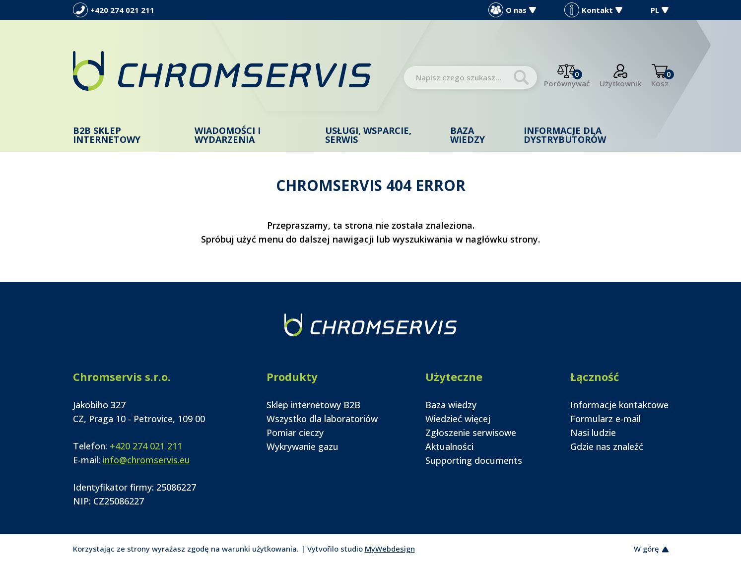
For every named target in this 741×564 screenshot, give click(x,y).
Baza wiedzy (467, 135)
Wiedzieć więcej (457, 419)
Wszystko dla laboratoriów (322, 419)
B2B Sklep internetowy (106, 135)
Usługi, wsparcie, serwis (368, 135)
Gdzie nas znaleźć (606, 446)
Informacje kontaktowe (619, 405)
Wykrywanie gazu (302, 446)
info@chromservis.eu (146, 460)
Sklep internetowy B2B (313, 405)
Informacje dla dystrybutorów (565, 135)
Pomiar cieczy (295, 433)
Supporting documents (473, 460)
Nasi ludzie (593, 433)
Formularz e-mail (605, 419)
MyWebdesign (390, 549)
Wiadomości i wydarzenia (228, 135)
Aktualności (449, 446)
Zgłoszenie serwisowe (470, 433)
